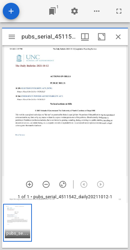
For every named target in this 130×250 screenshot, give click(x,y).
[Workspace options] (96, 11)
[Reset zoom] (62, 184)
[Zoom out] (46, 184)
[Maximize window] (101, 36)
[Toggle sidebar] (11, 36)
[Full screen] (119, 11)
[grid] (65, 225)
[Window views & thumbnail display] (85, 36)
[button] (17, 223)
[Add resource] (11, 11)
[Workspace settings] (74, 11)
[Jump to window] (52, 11)
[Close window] (118, 36)
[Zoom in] (29, 184)
